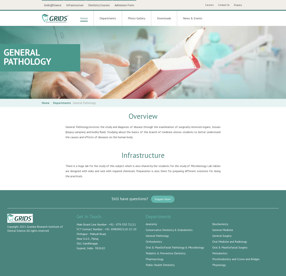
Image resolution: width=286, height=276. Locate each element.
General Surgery (221, 236)
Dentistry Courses (99, 5)
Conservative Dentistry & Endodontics (169, 230)
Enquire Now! (163, 199)
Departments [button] (108, 18)
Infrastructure (75, 5)
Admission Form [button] (124, 5)
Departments (62, 103)
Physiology (219, 265)
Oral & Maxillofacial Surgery (229, 247)
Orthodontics (154, 241)
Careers (209, 5)
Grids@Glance (52, 5)
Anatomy (151, 224)
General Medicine (222, 230)
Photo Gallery (136, 18)
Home (84, 19)
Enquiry (238, 5)
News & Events (192, 18)
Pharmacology (154, 259)
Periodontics (219, 253)
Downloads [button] (164, 18)
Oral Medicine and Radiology (229, 241)
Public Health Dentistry (160, 265)
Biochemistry (220, 224)
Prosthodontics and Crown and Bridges (236, 259)
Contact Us (224, 5)
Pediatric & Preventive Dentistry (165, 253)
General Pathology (157, 236)
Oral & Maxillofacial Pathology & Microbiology (175, 247)
